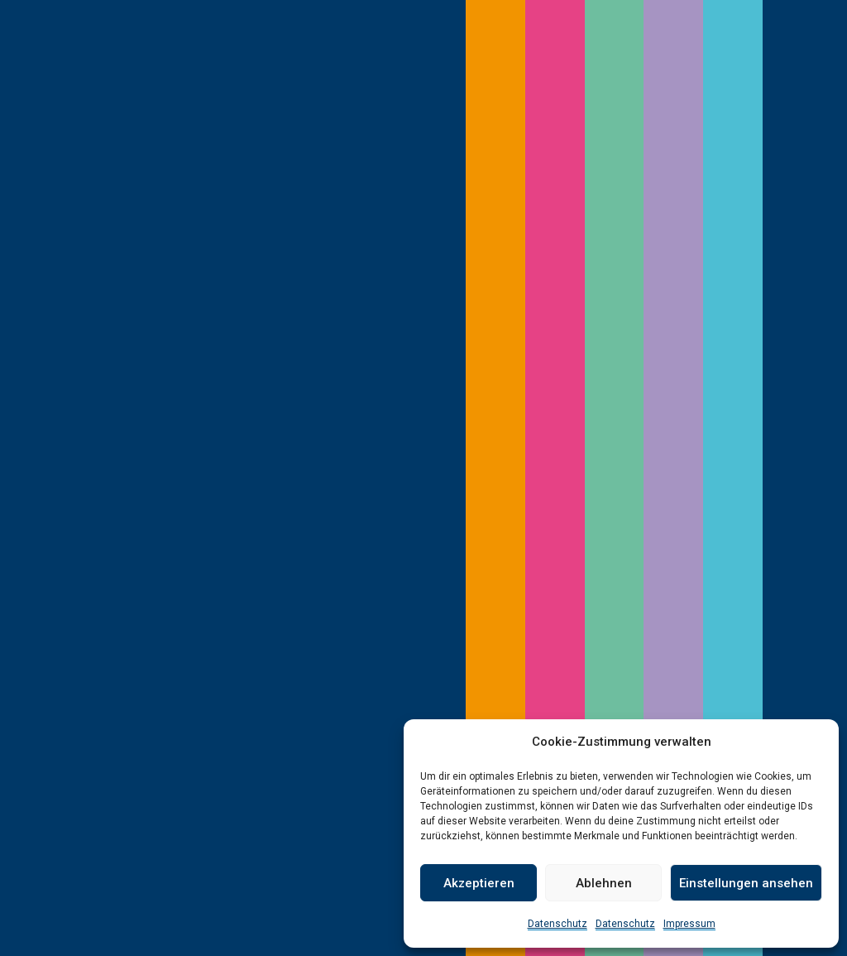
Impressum (689, 924)
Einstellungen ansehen (746, 883)
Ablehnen (604, 883)
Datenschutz (557, 924)
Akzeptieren (478, 883)
